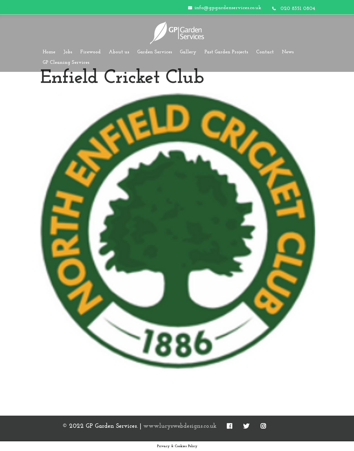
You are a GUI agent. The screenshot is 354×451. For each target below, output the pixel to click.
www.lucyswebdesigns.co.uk (180, 426)
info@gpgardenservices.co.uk (227, 8)
